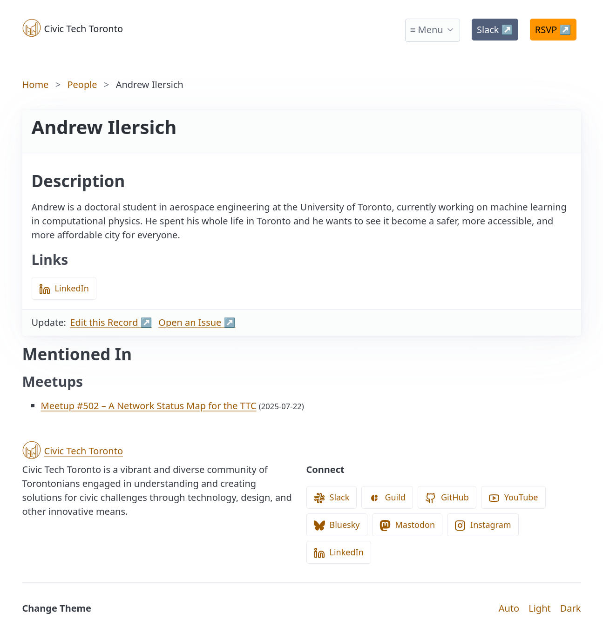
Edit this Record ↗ (111, 322)
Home (35, 84)
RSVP (553, 29)
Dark (570, 608)
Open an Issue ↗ (196, 322)
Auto (509, 608)
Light (539, 608)
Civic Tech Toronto (72, 28)
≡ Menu (426, 29)
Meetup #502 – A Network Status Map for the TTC (149, 405)
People (82, 84)
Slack (495, 29)
